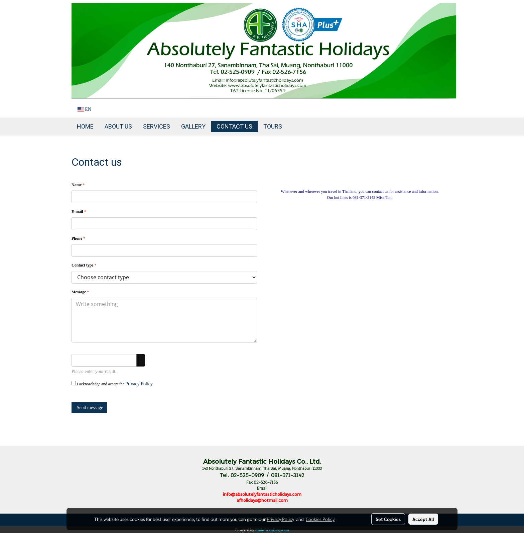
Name (78, 184)
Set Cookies (388, 519)
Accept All (423, 519)
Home (85, 126)
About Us (118, 126)
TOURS (272, 126)
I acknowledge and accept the (112, 383)
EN (84, 109)
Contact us (234, 126)
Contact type (84, 265)
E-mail (79, 211)
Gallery (193, 126)
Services (156, 126)
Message (80, 292)
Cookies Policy (320, 519)
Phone (78, 238)
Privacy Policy (139, 383)
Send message (89, 407)
